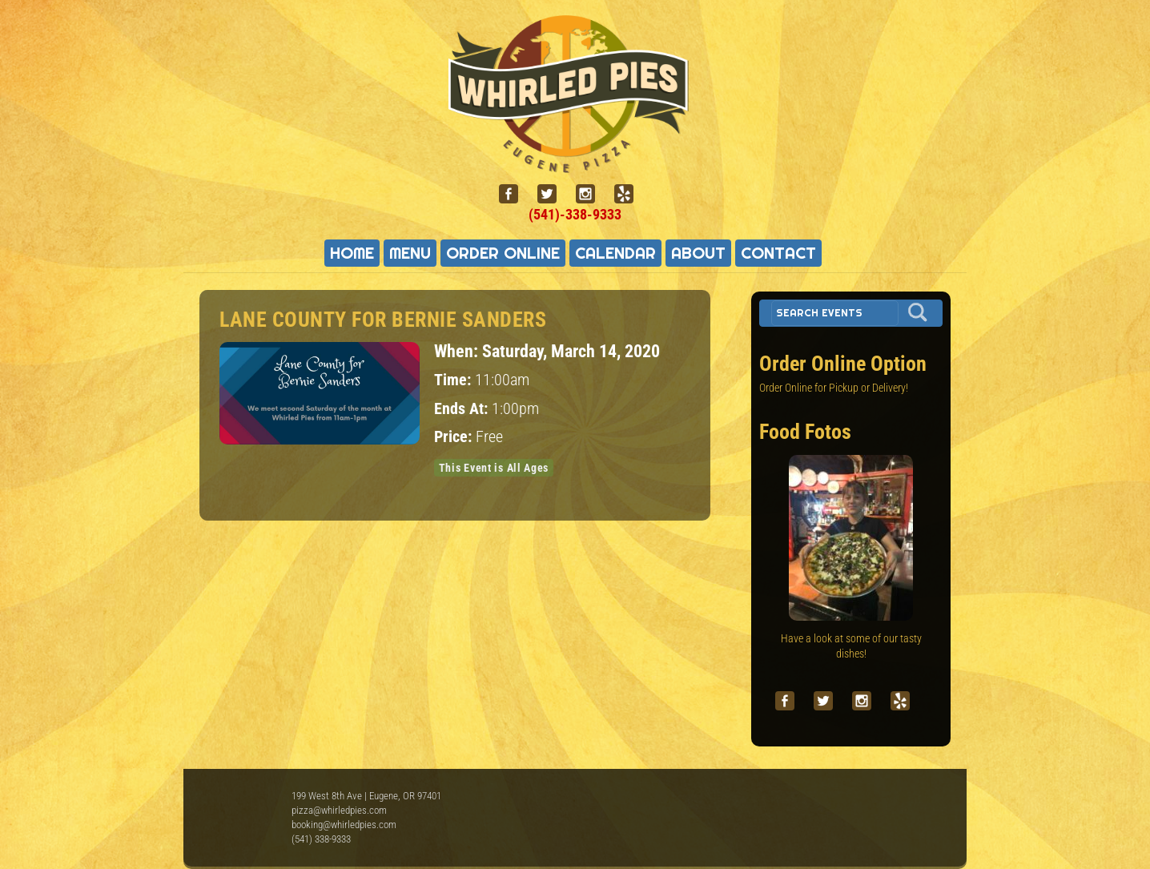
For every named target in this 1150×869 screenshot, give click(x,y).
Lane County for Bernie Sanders (382, 320)
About (698, 253)
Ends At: (463, 409)
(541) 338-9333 (321, 839)
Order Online (503, 253)
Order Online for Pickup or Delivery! (833, 387)
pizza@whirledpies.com (339, 810)
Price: (455, 437)
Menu (410, 253)
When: (458, 350)
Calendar (615, 253)
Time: (454, 380)
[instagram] (592, 194)
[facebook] (515, 194)
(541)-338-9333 (575, 214)
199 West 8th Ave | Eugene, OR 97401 (366, 796)
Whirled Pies (243, 813)
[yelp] (630, 194)
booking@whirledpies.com (344, 825)
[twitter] (553, 194)
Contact (778, 253)
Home (352, 253)
